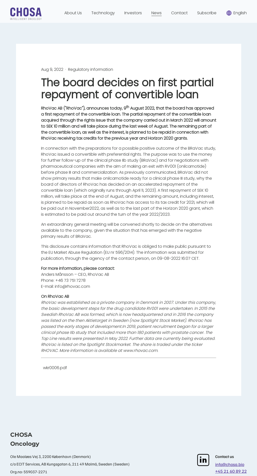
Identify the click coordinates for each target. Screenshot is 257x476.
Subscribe (206, 13)
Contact (179, 13)
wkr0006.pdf (55, 368)
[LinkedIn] (203, 460)
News (156, 13)
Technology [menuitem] (103, 13)
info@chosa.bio (229, 464)
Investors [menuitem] (133, 13)
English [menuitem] (236, 13)
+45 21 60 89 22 (231, 471)
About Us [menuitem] (73, 13)
